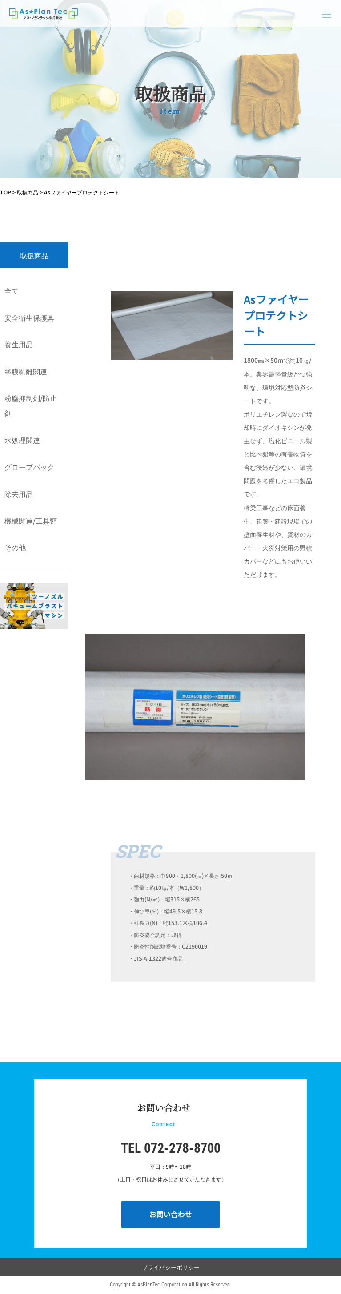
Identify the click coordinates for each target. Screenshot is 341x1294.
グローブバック (29, 466)
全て (11, 290)
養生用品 (18, 344)
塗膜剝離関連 (25, 371)
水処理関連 (22, 440)
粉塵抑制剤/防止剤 (30, 405)
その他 (15, 547)
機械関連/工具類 (30, 520)
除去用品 (18, 493)
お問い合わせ (170, 1214)
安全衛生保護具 (29, 317)
